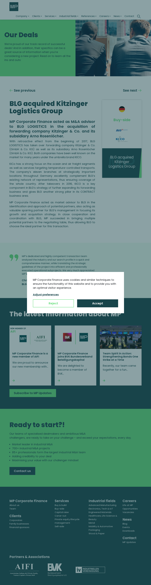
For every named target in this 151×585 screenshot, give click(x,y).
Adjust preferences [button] (46, 294)
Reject (53, 303)
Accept (97, 303)
